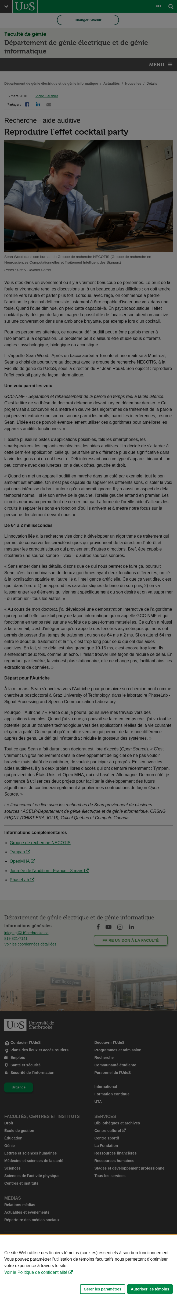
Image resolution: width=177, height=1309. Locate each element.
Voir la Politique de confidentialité (35, 1272)
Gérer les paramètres (102, 1289)
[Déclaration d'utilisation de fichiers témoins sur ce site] (88, 1272)
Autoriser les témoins (150, 1289)
